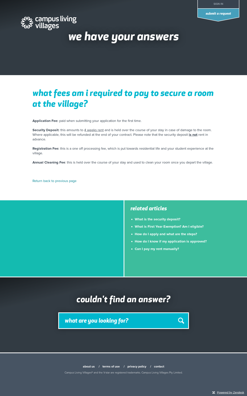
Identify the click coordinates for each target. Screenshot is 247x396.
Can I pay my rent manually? (157, 249)
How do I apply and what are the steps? (166, 234)
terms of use (111, 366)
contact (159, 366)
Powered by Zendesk (230, 392)
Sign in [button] (218, 4)
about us (89, 366)
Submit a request (218, 14)
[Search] (123, 320)
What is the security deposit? (157, 219)
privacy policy (136, 366)
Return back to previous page (54, 181)
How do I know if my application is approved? (171, 241)
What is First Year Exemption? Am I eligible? (169, 226)
